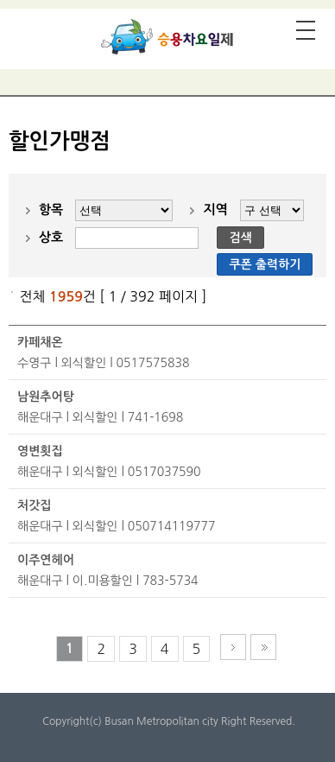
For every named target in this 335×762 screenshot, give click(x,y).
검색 (240, 238)
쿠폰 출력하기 (264, 264)
